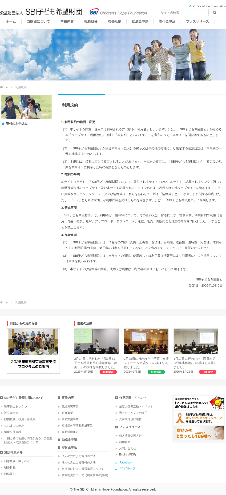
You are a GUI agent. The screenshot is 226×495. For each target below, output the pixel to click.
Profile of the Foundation (209, 6)
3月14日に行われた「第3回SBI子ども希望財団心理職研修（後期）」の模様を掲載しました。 (96, 350)
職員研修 (90, 21)
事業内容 (67, 21)
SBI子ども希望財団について (23, 397)
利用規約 (124, 442)
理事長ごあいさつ (15, 406)
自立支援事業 (70, 419)
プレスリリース (197, 21)
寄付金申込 (167, 21)
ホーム (11, 21)
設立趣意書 (11, 413)
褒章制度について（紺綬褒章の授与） (86, 475)
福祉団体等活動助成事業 (77, 425)
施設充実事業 (70, 406)
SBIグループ (127, 468)
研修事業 (67, 413)
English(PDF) (127, 454)
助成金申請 (140, 21)
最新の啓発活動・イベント (136, 406)
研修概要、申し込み (17, 461)
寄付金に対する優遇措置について (83, 469)
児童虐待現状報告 (130, 419)
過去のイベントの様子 (133, 413)
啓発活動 (114, 21)
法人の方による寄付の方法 (79, 462)
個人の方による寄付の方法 (79, 456)
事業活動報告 (70, 432)
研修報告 (10, 473)
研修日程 (10, 467)
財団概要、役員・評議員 (19, 419)
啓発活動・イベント (133, 397)
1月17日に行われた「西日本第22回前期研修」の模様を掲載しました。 (196, 350)
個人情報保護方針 (130, 435)
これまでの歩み (14, 425)
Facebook (126, 462)
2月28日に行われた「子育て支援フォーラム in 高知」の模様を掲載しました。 (146, 350)
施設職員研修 (13, 452)
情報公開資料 (12, 432)
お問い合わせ (127, 448)
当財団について (38, 21)
